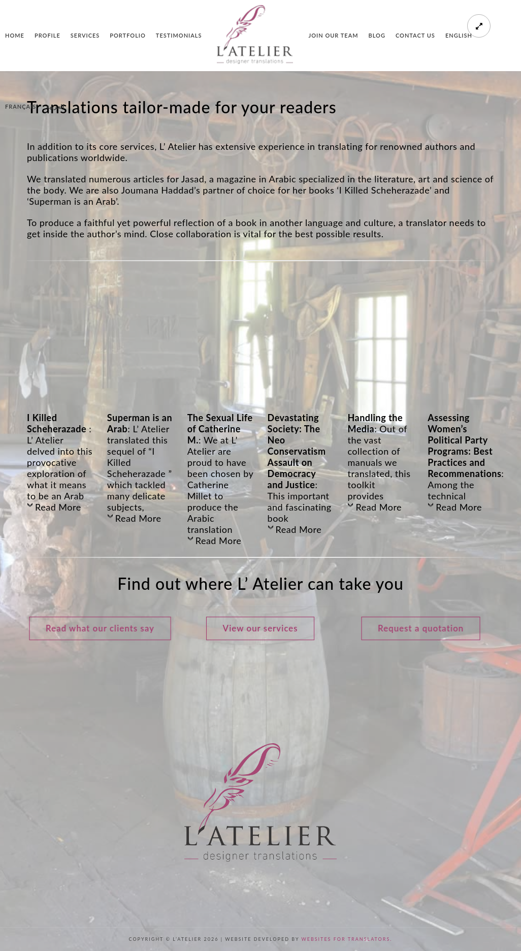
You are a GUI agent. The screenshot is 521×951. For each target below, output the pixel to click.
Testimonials (179, 35)
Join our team (333, 35)
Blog (377, 35)
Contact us (415, 35)
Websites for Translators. (346, 939)
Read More (58, 507)
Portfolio (128, 35)
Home (14, 35)
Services (85, 35)
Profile (47, 35)
